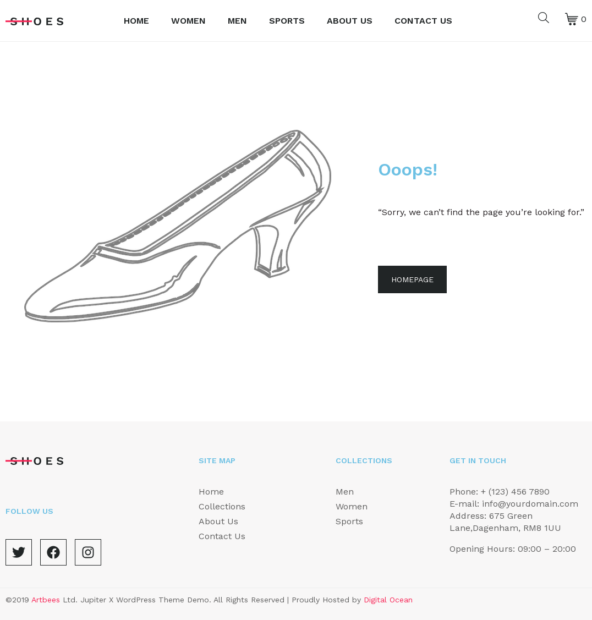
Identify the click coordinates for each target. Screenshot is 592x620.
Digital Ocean (388, 599)
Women (188, 20)
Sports (287, 20)
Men (237, 20)
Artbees (45, 599)
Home (136, 20)
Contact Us (423, 20)
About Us (349, 20)
